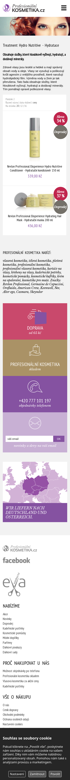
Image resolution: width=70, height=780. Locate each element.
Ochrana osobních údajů (16, 719)
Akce (5, 614)
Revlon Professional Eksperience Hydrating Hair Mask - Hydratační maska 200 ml (35, 210)
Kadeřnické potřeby (13, 628)
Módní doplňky (11, 638)
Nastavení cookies (13, 724)
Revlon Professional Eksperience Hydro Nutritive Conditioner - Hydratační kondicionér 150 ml (35, 148)
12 (21, 106)
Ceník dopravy (10, 710)
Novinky (7, 619)
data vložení (25, 102)
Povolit (55, 774)
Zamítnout (37, 774)
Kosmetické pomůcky (14, 633)
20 (17, 106)
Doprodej (8, 623)
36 (25, 106)
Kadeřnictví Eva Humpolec (14, 584)
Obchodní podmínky (13, 715)
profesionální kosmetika (26, 549)
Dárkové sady (10, 652)
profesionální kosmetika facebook (16, 560)
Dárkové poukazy (12, 647)
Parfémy (7, 643)
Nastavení (17, 774)
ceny (35, 102)
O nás (6, 705)
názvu (15, 102)
